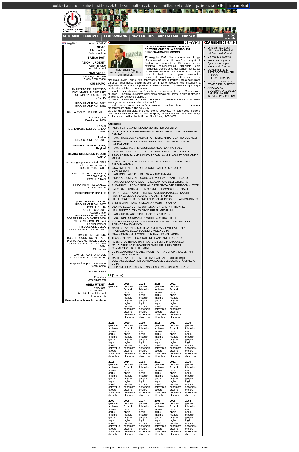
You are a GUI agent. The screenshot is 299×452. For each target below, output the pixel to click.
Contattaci (100, 277)
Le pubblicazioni (96, 223)
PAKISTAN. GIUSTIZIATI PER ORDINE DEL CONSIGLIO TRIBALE (150, 189)
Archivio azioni (97, 68)
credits (204, 447)
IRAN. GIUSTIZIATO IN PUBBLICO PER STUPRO (141, 214)
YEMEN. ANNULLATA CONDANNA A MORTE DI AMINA (144, 202)
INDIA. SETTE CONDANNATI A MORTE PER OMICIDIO (144, 127)
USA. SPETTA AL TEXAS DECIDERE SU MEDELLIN (142, 210)
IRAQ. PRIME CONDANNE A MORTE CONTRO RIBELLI (144, 217)
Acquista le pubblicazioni (92, 293)
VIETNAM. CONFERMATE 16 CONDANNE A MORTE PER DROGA (150, 151)
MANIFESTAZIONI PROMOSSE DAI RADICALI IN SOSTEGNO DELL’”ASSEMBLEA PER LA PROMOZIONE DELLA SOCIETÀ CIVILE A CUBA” (153, 261)
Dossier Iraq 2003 (95, 120)
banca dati (124, 447)
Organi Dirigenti (97, 117)
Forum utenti (98, 296)
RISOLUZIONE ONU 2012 (90, 103)
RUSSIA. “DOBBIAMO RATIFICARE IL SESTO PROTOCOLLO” (148, 241)
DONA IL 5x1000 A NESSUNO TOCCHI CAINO (88, 175)
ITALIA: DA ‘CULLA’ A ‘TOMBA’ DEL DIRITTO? (222, 83)
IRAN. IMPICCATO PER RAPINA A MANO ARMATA (141, 174)
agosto (128, 306)
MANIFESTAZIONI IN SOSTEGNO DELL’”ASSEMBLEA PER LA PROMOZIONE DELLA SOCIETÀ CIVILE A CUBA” (148, 229)
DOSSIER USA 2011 (94, 209)
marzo (127, 292)
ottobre (128, 311)
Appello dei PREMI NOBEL (90, 201)
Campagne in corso (94, 76)
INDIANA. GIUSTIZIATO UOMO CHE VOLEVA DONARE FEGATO (150, 178)
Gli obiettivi (99, 249)
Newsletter (99, 287)
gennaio (112, 286)
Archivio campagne (95, 79)
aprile (127, 294)
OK (221, 5)
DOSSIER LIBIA (96, 207)
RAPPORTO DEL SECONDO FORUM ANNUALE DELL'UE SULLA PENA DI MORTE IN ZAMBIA (89, 93)
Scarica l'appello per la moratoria (85, 300)
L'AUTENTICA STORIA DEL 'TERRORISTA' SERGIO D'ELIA (87, 256)
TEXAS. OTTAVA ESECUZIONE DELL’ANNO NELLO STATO (147, 238)
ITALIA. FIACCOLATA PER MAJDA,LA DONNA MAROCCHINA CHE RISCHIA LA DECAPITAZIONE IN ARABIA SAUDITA (151, 194)
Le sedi (101, 125)
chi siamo (154, 447)
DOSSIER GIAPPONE (93, 167)
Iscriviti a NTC (98, 290)
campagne (139, 447)
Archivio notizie (97, 53)
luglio (127, 303)
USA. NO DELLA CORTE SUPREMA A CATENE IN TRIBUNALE (148, 206)
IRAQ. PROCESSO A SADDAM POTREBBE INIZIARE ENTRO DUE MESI (154, 137)
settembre (129, 308)
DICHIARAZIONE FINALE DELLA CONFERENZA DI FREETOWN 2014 (86, 243)
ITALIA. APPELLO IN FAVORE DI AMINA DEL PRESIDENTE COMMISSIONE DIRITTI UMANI (146, 247)
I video (102, 137)
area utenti (169, 447)
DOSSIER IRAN (96, 179)
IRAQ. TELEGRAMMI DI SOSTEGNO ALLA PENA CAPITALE (147, 147)
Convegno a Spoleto (219, 56)
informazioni (238, 5)
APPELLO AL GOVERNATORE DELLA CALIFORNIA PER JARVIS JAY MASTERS (222, 92)
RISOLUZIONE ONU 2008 (90, 215)
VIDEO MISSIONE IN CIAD (90, 221)
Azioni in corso (97, 65)
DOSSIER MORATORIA (92, 235)
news (94, 447)
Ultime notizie (98, 50)
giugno (128, 300)
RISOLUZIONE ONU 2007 (90, 204)
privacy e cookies (188, 447)
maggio (128, 297)
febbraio (128, 289)
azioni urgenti (107, 447)
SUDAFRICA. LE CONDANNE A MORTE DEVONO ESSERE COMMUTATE (155, 185)
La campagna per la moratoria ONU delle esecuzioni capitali (85, 163)
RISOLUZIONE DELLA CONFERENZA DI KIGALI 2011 (87, 228)
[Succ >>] (117, 275)
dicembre (129, 317)
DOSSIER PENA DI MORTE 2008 (86, 218)
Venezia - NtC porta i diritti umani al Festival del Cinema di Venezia (220, 50)
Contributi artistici (96, 271)
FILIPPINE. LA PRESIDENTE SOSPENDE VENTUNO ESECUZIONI (151, 267)
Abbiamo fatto (98, 212)
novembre (129, 314)
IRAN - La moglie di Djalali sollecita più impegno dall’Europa (219, 63)
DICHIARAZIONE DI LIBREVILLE (86, 111)
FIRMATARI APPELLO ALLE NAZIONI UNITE (89, 186)
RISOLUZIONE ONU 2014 (90, 139)
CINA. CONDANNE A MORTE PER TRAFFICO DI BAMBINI (146, 234)
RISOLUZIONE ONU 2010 (90, 106)
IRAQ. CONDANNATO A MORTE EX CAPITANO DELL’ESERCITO (150, 181)
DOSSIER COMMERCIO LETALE (86, 238)
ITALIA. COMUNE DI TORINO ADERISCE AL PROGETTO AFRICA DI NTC (155, 199)
